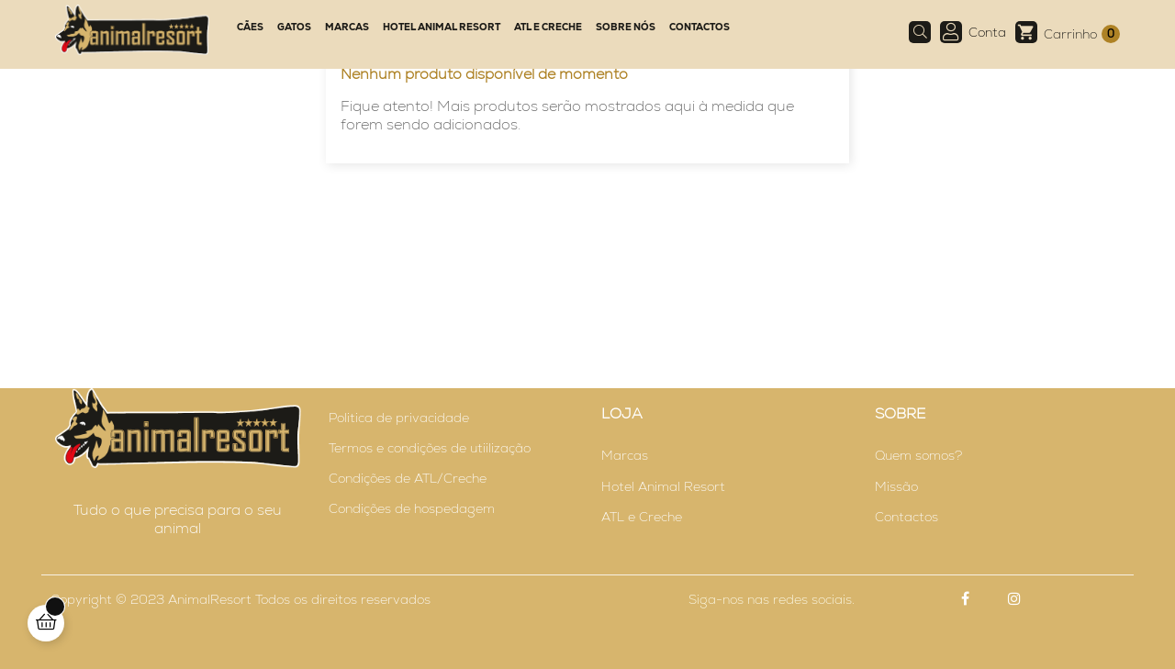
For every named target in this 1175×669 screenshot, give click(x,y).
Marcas (624, 455)
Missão (896, 486)
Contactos (906, 516)
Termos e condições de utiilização (430, 448)
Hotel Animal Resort (663, 486)
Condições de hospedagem (412, 508)
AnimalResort (210, 599)
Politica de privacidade (399, 417)
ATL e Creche (641, 516)
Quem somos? (918, 455)
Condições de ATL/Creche (408, 478)
